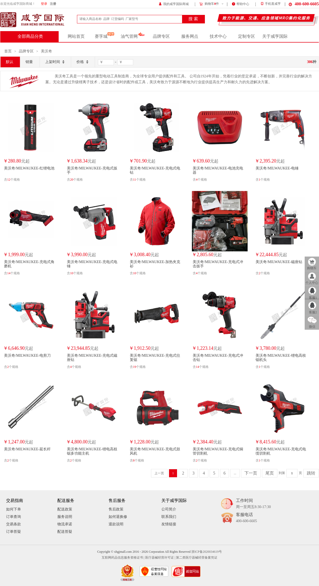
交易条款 (13, 524)
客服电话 (246, 518)
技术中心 (218, 36)
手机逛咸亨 (270, 4)
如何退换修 (118, 517)
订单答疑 (13, 532)
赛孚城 (104, 36)
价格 (82, 62)
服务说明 (64, 517)
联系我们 (168, 517)
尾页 (269, 473)
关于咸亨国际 (275, 36)
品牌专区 (161, 36)
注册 (53, 4)
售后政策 (116, 509)
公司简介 (168, 509)
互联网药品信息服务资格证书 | (123, 557)
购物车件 (209, 4)
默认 (9, 62)
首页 (8, 51)
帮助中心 (240, 3)
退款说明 (116, 524)
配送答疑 (64, 532)
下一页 (250, 473)
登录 (44, 4)
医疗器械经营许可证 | (160, 557)
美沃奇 (46, 51)
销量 (29, 62)
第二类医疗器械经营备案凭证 (196, 557)
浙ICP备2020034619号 (206, 552)
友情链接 (168, 524)
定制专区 (246, 36)
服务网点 (189, 36)
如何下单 (13, 509)
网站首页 (76, 36)
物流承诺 (64, 524)
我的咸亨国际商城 (174, 3)
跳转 (311, 473)
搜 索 (193, 18)
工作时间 (253, 504)
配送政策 (64, 509)
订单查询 (13, 517)
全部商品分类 (30, 36)
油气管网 (133, 36)
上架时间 (55, 62)
